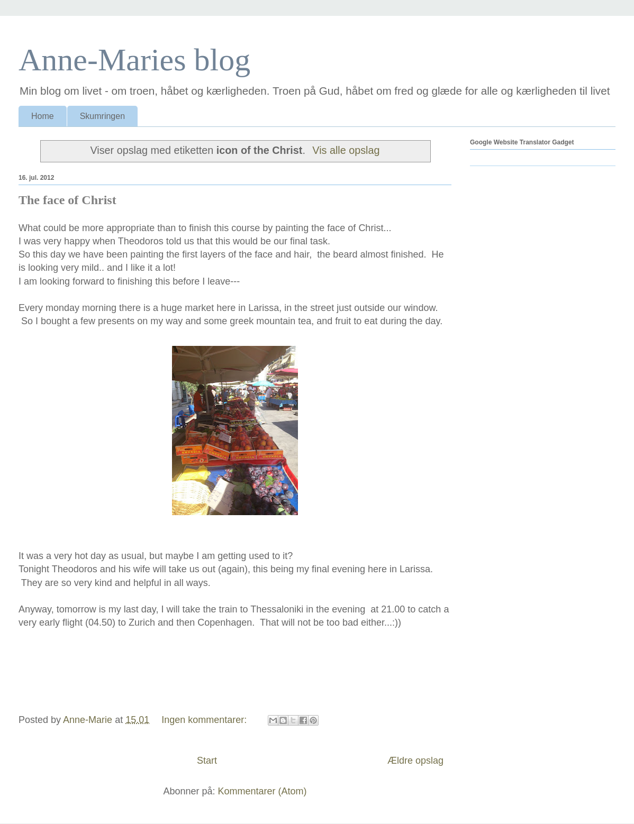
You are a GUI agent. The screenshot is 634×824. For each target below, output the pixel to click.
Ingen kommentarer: (205, 720)
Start (207, 760)
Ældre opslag (415, 760)
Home (42, 116)
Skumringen (102, 116)
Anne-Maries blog (134, 59)
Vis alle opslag (345, 150)
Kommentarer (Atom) (262, 791)
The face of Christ (67, 200)
